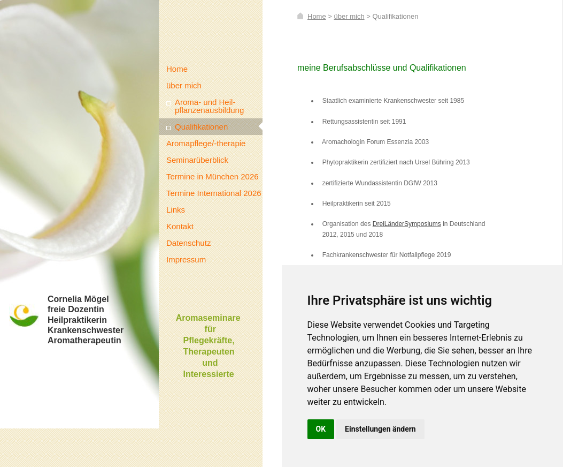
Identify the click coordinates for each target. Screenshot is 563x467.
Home (316, 16)
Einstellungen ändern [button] (380, 429)
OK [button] (321, 429)
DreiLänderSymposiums (407, 224)
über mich (349, 16)
